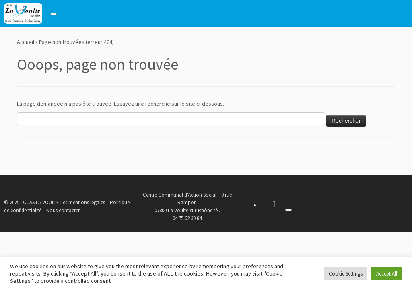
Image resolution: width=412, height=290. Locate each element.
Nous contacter (63, 210)
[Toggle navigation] (53, 14)
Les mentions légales (82, 202)
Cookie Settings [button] (346, 273)
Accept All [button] (386, 273)
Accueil (25, 42)
